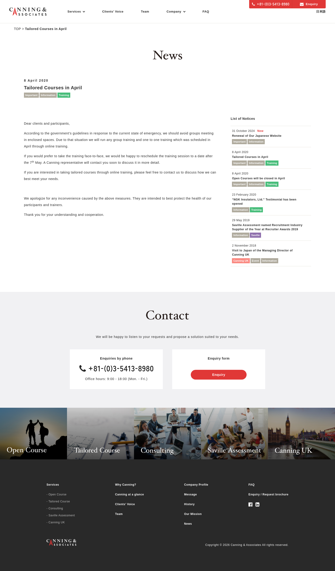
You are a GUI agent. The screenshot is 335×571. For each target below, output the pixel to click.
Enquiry (309, 4)
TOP (17, 29)
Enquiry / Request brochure (268, 494)
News (188, 523)
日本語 (321, 11)
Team (145, 11)
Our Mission (193, 514)
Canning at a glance (129, 494)
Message (190, 494)
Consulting (55, 508)
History (189, 504)
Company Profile (196, 484)
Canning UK (56, 522)
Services (53, 484)
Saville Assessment (61, 515)
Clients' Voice (113, 11)
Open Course (57, 494)
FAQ (206, 11)
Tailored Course (59, 501)
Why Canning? (125, 484)
